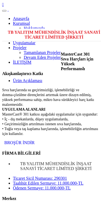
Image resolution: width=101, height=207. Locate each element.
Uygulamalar (24, 42)
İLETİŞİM (22, 62)
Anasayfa (21, 18)
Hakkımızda (34, 28)
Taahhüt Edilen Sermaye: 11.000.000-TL (48, 183)
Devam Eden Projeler (42, 57)
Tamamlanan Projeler (42, 52)
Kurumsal (21, 23)
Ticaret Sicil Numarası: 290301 (40, 178)
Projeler (20, 47)
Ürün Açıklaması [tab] (27, 80)
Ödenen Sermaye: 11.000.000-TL (42, 188)
